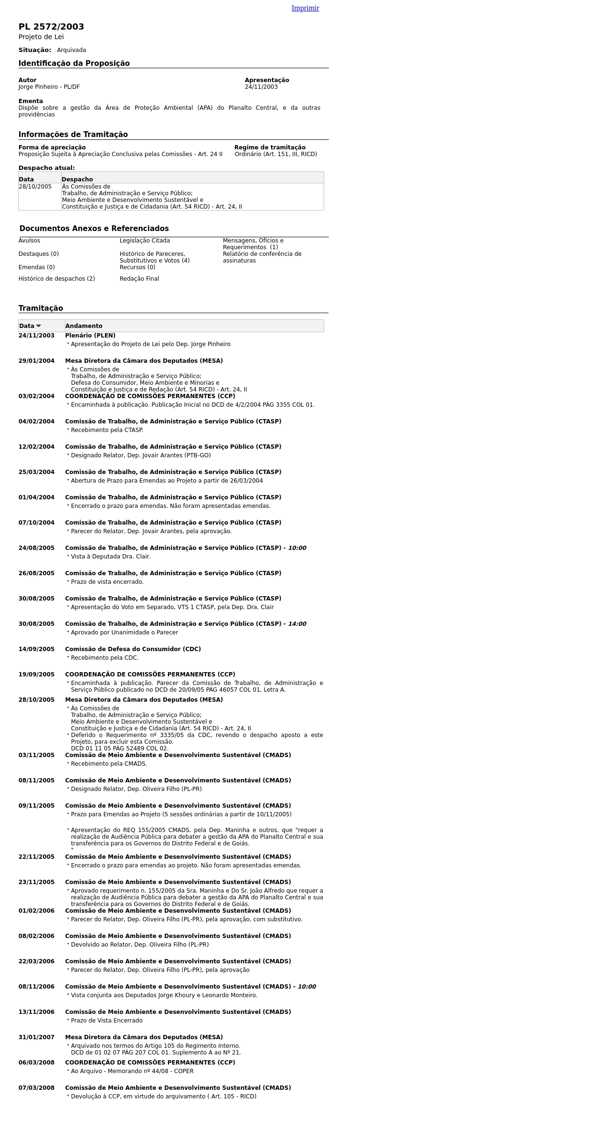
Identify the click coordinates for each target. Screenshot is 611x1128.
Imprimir (305, 8)
